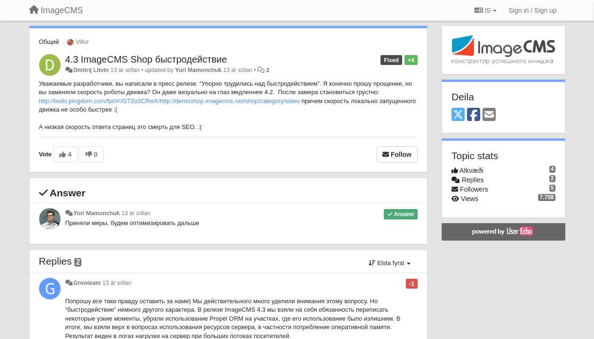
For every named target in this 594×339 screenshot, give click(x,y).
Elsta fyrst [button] (390, 262)
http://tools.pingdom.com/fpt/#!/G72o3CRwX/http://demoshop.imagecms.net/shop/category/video (169, 101)
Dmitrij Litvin (91, 70)
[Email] (489, 115)
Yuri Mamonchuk (198, 70)
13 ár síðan (135, 213)
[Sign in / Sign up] (533, 10)
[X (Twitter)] (458, 115)
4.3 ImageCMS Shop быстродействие (146, 59)
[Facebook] (473, 115)
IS (486, 10)
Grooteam (87, 283)
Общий (49, 41)
